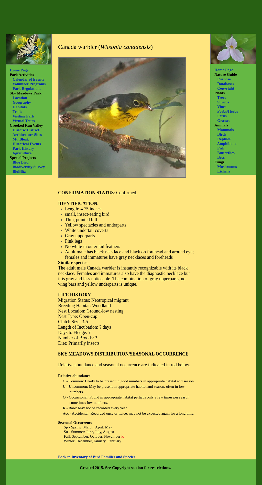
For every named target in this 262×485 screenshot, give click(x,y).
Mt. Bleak (21, 139)
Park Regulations (27, 89)
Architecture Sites (27, 135)
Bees (221, 157)
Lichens (223, 171)
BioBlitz (19, 171)
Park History (23, 148)
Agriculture (21, 153)
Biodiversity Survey (29, 167)
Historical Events (27, 144)
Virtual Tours (24, 121)
